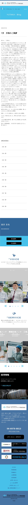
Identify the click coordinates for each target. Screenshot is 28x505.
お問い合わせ (14, 480)
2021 (3, 173)
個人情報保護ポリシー (14, 488)
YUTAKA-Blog (9, 9)
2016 (3, 199)
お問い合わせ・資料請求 (14, 437)
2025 (3, 146)
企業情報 (14, 475)
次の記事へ (14, 243)
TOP (4, 9)
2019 (3, 186)
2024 (3, 153)
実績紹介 (14, 472)
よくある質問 (14, 482)
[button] (12, 306)
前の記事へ (14, 239)
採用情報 (14, 477)
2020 (3, 179)
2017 (3, 193)
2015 (3, 206)
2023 (3, 160)
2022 (3, 166)
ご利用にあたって (14, 485)
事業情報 (14, 469)
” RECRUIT (6, 386)
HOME (14, 467)
